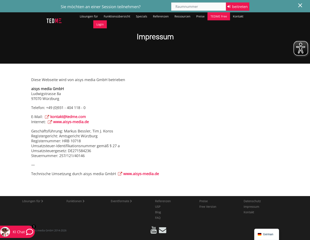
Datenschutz (252, 201)
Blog (158, 212)
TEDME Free (219, 16)
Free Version (207, 207)
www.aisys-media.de (71, 121)
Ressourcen (182, 16)
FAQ (158, 218)
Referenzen (161, 16)
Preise (200, 16)
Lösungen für (89, 16)
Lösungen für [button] (31, 201)
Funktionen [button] (74, 201)
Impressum (251, 207)
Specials (141, 16)
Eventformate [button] (120, 201)
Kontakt (238, 16)
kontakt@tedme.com (68, 116)
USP (157, 207)
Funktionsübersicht (117, 16)
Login (100, 24)
